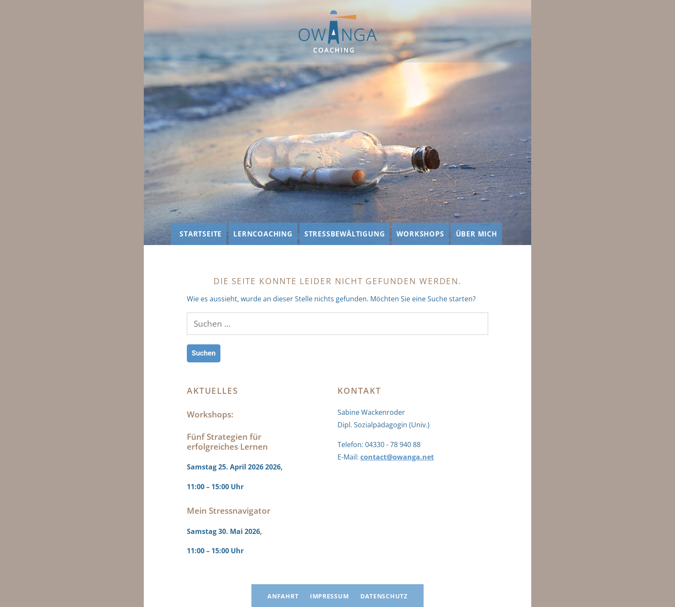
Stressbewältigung (344, 234)
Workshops (420, 234)
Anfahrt (282, 596)
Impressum (329, 596)
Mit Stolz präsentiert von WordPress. (401, 578)
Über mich (476, 234)
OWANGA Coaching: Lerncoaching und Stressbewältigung (267, 578)
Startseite (201, 234)
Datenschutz (384, 596)
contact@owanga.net (397, 457)
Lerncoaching (263, 234)
